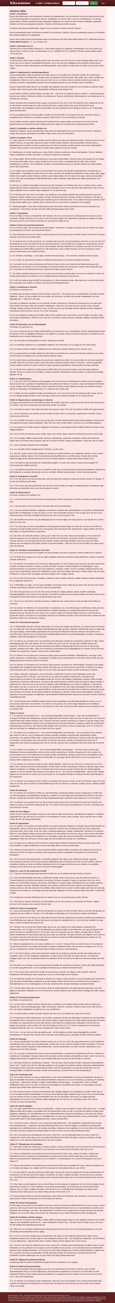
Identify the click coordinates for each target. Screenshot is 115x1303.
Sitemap (34, 1295)
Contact (67, 1295)
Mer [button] (103, 3)
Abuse (29, 1295)
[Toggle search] (38, 3)
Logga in (93, 3)
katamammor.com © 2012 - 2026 (17, 1295)
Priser (39, 1295)
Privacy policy (50, 1295)
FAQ (43, 1295)
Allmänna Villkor (59, 1295)
